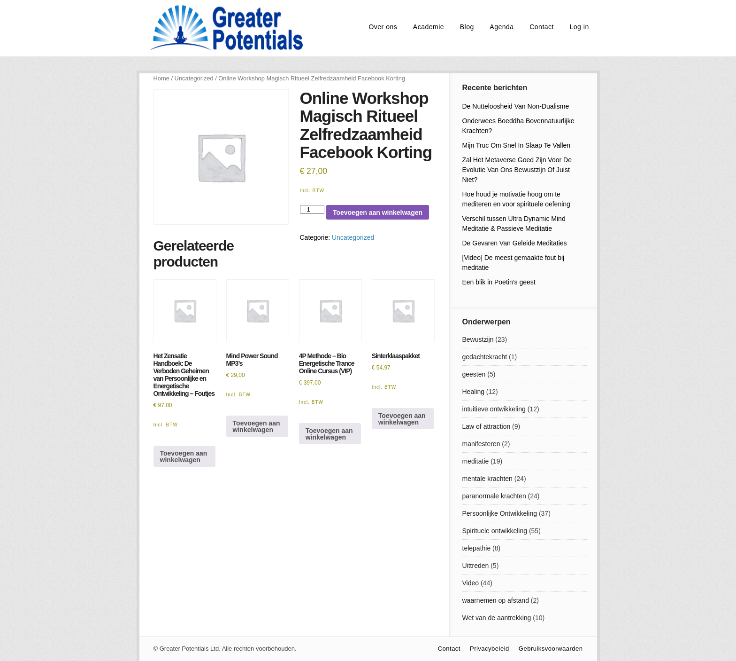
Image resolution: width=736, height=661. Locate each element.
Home (161, 78)
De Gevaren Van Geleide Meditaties (514, 243)
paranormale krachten (494, 496)
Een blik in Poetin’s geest (499, 282)
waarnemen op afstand (495, 600)
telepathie (476, 548)
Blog (467, 27)
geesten (474, 374)
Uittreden (475, 565)
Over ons (382, 27)
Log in (579, 27)
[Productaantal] (312, 209)
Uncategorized (194, 78)
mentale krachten (487, 478)
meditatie (475, 461)
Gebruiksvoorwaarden (551, 648)
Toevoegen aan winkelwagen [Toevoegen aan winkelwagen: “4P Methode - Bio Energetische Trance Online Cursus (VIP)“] (329, 434)
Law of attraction (486, 426)
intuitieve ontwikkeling (494, 409)
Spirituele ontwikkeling (495, 531)
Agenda (502, 27)
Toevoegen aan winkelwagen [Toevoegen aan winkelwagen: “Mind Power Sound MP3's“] (256, 426)
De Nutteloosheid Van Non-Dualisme (515, 106)
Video (470, 583)
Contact (541, 27)
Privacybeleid (489, 648)
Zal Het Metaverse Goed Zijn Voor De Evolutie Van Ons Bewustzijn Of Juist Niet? (517, 169)
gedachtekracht (484, 357)
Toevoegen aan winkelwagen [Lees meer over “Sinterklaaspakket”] (402, 419)
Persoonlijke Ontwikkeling (499, 513)
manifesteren (481, 444)
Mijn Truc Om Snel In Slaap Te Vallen (516, 145)
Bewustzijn (478, 339)
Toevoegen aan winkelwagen (377, 212)
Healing (473, 391)
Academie (428, 27)
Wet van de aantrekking (496, 618)
